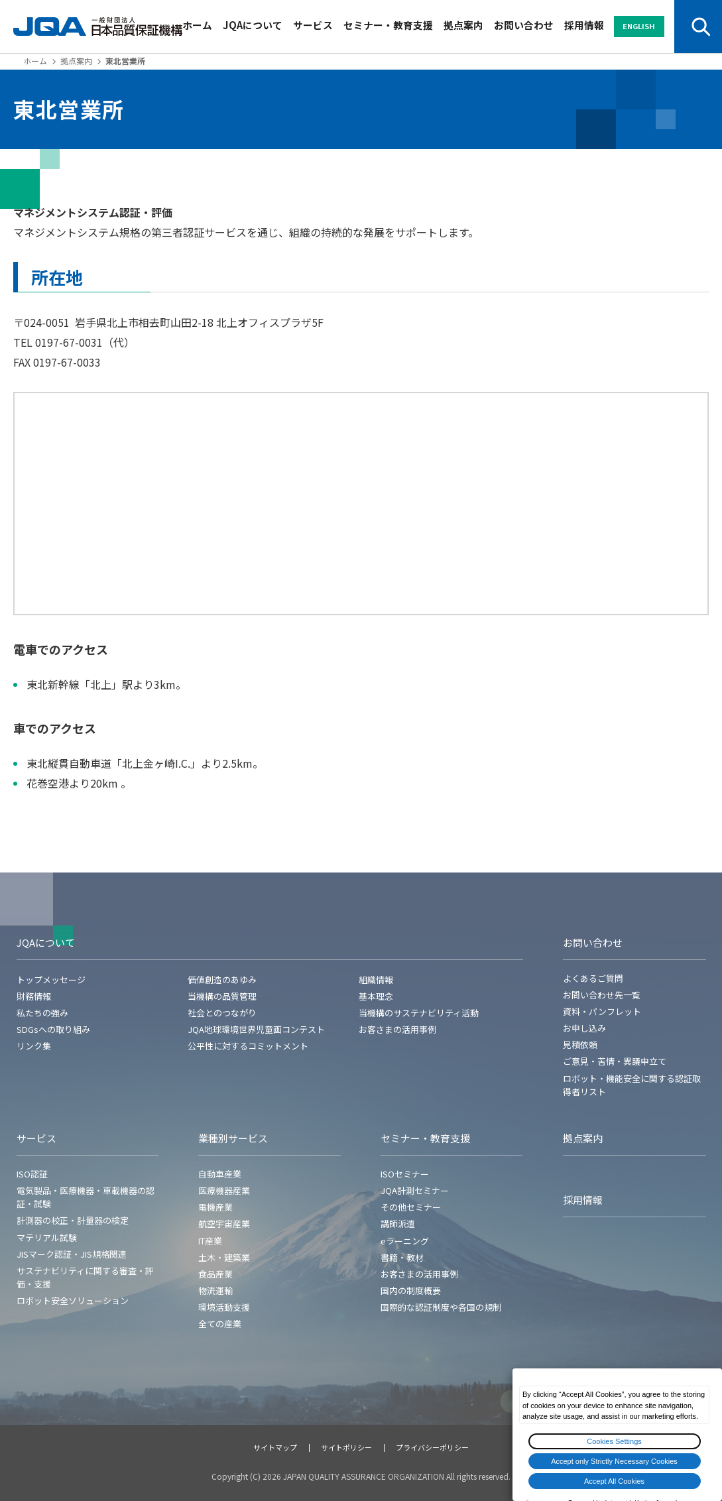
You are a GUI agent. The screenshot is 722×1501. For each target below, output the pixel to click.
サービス (313, 25)
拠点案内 (463, 25)
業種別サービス (233, 1138)
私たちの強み (42, 1012)
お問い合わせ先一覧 (601, 995)
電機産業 (215, 1207)
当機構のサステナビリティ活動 (419, 1012)
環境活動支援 (224, 1307)
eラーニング (405, 1240)
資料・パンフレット (602, 1011)
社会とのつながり (222, 1012)
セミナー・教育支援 (388, 25)
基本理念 (376, 996)
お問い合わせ (524, 25)
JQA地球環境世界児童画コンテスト (256, 1029)
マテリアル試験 (47, 1237)
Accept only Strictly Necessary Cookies (614, 1461)
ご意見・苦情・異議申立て (614, 1061)
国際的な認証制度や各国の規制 (441, 1307)
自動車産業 (219, 1174)
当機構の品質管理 (222, 996)
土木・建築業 (224, 1257)
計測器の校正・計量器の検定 (73, 1220)
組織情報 (376, 979)
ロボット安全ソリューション (73, 1300)
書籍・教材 (402, 1257)
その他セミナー (411, 1207)
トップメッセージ (51, 979)
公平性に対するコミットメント (248, 1046)
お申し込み (584, 1028)
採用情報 (584, 25)
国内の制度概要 (411, 1290)
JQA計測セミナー (415, 1190)
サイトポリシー (346, 1447)
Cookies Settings (614, 1441)
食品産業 (215, 1274)
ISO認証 (32, 1174)
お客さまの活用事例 (397, 1029)
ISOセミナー (405, 1174)
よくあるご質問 (593, 978)
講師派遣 (398, 1223)
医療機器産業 (224, 1190)
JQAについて (252, 25)
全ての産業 (219, 1323)
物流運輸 (215, 1290)
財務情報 (34, 996)
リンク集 (34, 1046)
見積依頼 (580, 1044)
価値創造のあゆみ (222, 979)
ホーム (197, 25)
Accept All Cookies (614, 1481)
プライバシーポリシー (432, 1447)
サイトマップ (275, 1447)
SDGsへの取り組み (53, 1029)
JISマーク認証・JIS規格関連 (72, 1254)
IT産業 (210, 1240)
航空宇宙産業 (224, 1223)
